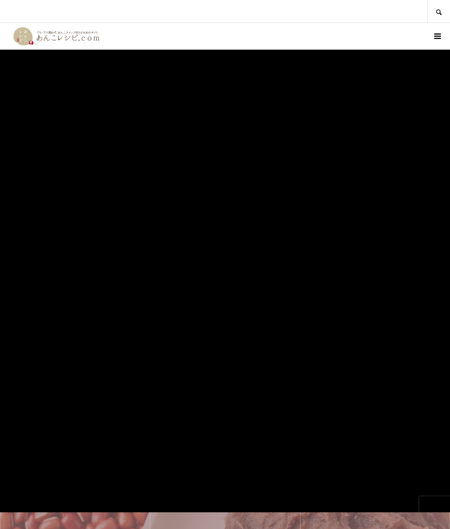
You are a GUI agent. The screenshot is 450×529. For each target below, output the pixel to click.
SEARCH (438, 11)
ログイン (413, 36)
